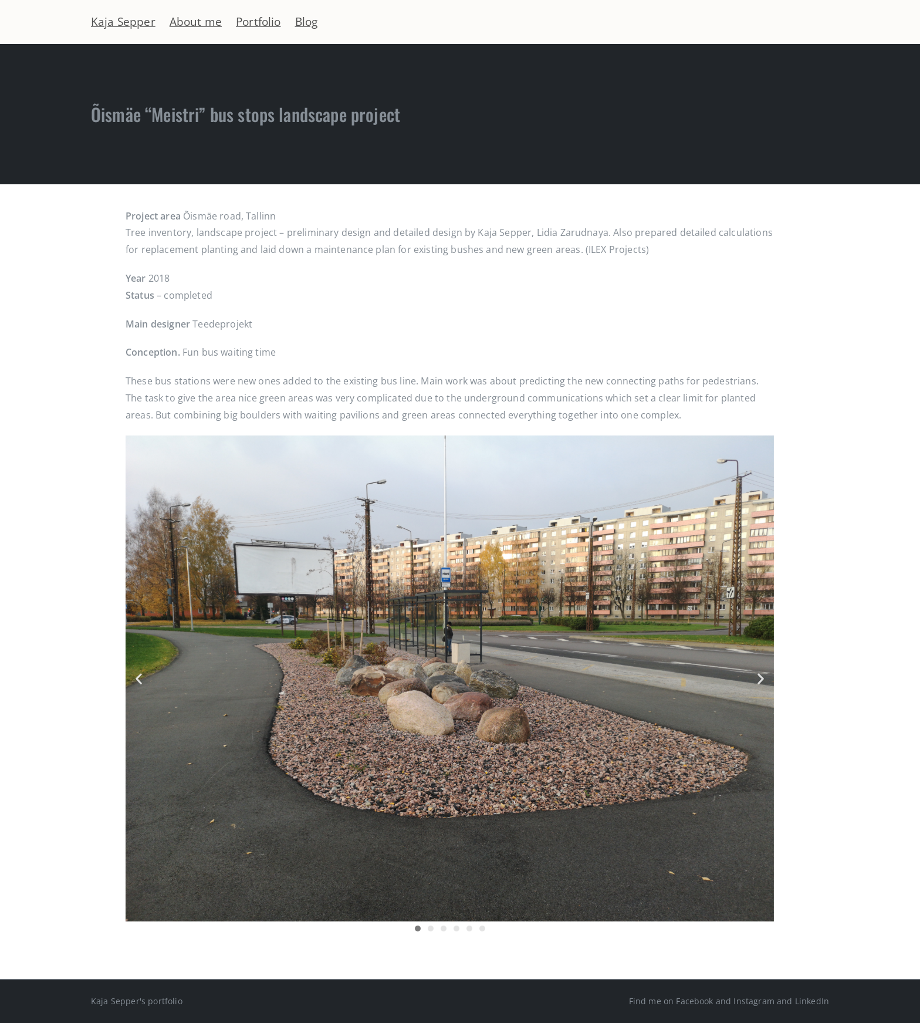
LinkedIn (812, 1001)
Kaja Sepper (123, 21)
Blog (306, 21)
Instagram (753, 1001)
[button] (138, 678)
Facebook (694, 1001)
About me (196, 21)
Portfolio (258, 21)
